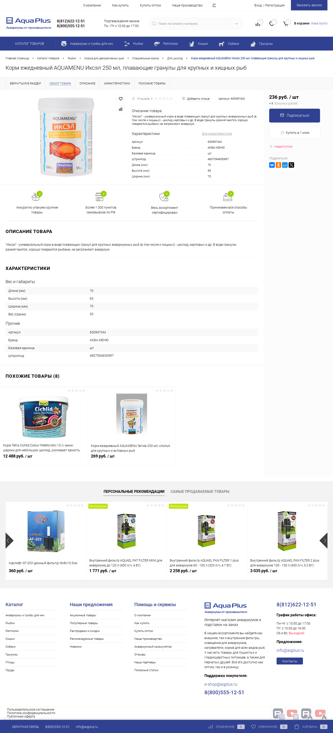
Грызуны (12, 654)
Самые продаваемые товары (200, 491)
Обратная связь (22, 727)
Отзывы (140, 654)
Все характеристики (217, 133)
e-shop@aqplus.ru (220, 684)
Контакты (289, 661)
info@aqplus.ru (290, 650)
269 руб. (132, 459)
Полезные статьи (146, 670)
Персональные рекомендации (134, 491)
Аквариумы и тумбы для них (25, 615)
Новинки (76, 646)
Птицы (10, 662)
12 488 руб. (44, 459)
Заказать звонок (309, 5)
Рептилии (12, 631)
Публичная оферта (21, 716)
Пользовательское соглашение (30, 709)
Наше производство (187, 5)
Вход (258, 5)
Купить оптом (150, 5)
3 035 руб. (263, 570)
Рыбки (10, 623)
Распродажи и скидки (85, 631)
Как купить (120, 5)
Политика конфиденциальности (31, 713)
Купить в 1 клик (295, 133)
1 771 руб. (102, 570)
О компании (92, 5)
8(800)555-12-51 (57, 727)
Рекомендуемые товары (87, 638)
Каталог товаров (29, 44)
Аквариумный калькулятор (153, 646)
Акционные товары (83, 615)
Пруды (10, 670)
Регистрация (275, 5)
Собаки (10, 646)
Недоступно (281, 146)
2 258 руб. (183, 570)
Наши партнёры (145, 662)
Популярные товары (84, 623)
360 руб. (21, 570)
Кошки (10, 638)
